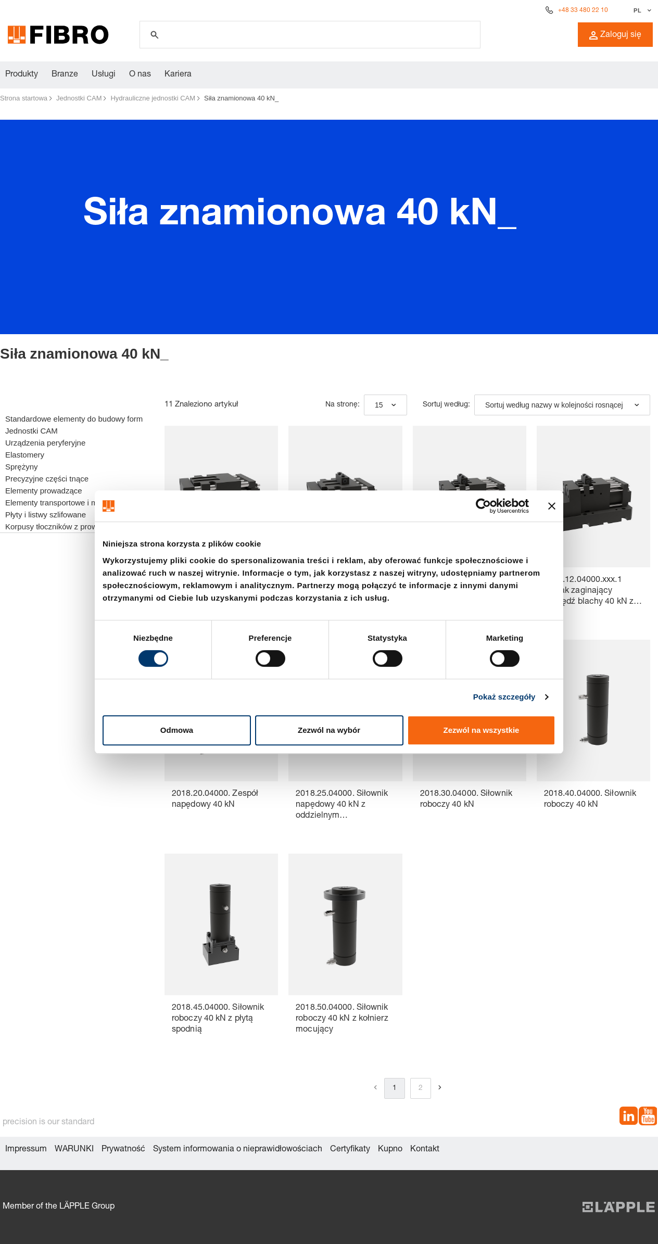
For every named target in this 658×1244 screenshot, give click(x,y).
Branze (65, 75)
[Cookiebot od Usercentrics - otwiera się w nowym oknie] (483, 506)
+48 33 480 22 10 (583, 10)
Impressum (26, 1150)
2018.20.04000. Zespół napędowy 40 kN (215, 799)
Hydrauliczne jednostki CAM (152, 98)
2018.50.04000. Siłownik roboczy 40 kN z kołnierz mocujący (342, 1019)
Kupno (390, 1150)
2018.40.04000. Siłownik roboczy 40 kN (590, 799)
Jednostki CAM (79, 98)
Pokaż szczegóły (504, 696)
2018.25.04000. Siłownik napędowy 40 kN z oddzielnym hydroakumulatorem (342, 806)
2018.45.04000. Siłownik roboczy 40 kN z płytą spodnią (218, 1019)
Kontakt (424, 1150)
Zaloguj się (615, 35)
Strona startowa (23, 98)
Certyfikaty (350, 1150)
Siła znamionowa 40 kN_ (241, 98)
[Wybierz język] (641, 10)
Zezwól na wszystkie (482, 730)
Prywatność (123, 1150)
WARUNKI (74, 1150)
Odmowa (176, 730)
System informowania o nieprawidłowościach (237, 1150)
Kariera (178, 75)
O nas (140, 75)
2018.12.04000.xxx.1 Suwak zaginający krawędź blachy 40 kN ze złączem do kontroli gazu (591, 592)
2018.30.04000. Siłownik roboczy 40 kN (466, 799)
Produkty (21, 75)
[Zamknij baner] (551, 506)
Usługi (104, 75)
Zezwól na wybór (329, 730)
